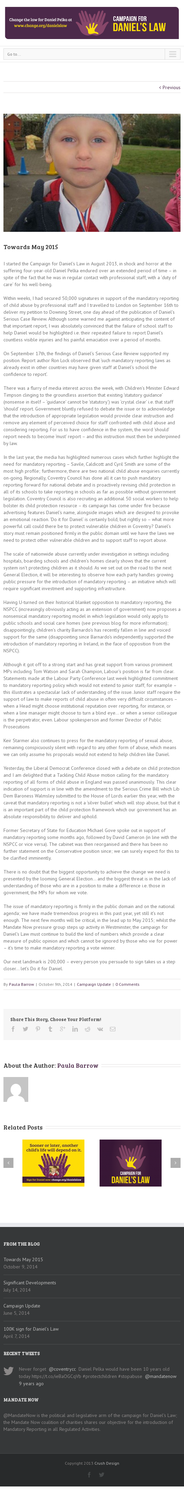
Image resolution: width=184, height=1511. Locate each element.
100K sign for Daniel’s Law (31, 1329)
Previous (172, 87)
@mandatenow (160, 1376)
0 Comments (127, 984)
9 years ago (31, 1383)
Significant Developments (29, 1282)
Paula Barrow (21, 984)
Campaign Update (94, 984)
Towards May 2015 (23, 1259)
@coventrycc (62, 1369)
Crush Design (106, 1463)
